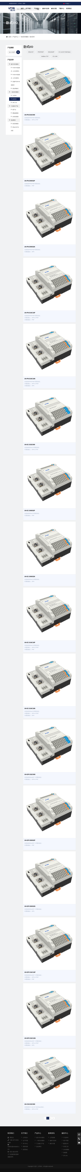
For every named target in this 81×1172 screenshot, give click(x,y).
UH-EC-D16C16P (29, 642)
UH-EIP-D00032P (29, 840)
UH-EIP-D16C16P (29, 972)
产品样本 (65, 1137)
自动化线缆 (14, 116)
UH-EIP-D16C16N (30, 1038)
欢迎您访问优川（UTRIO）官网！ (17, 3)
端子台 (13, 109)
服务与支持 (45, 8)
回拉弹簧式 (14, 88)
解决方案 (54, 8)
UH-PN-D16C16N (29, 378)
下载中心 (61, 8)
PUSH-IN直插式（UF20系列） (15, 76)
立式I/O (13, 95)
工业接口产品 (13, 106)
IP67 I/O (14, 102)
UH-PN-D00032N (29, 247)
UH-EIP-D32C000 (29, 774)
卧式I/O (32, 37)
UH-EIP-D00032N (29, 906)
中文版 (66, 3)
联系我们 (69, 8)
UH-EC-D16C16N (29, 708)
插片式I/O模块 (13, 64)
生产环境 (25, 1140)
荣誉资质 (25, 1146)
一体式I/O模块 (24, 37)
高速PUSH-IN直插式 (15, 83)
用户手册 (65, 1140)
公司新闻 (52, 1137)
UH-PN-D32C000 (29, 115)
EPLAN (65, 1155)
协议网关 (12, 120)
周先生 (12, 1137)
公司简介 (25, 1137)
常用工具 (65, 1146)
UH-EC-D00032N (29, 576)
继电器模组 (14, 113)
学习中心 (25, 1143)
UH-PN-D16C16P (29, 312)
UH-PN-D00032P (29, 181)
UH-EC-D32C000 (29, 444)
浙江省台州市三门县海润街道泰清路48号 (13, 1154)
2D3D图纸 (66, 1149)
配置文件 (65, 1143)
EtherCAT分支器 (15, 128)
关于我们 (28, 8)
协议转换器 (14, 123)
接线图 (65, 1152)
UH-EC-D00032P (29, 510)
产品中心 (36, 8)
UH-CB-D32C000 (29, 1104)
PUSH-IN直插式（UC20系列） (15, 69)
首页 (22, 8)
